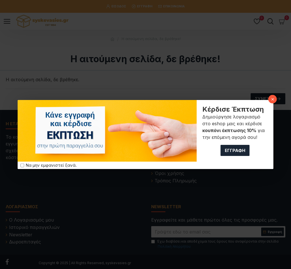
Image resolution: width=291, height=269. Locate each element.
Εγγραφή (235, 150)
